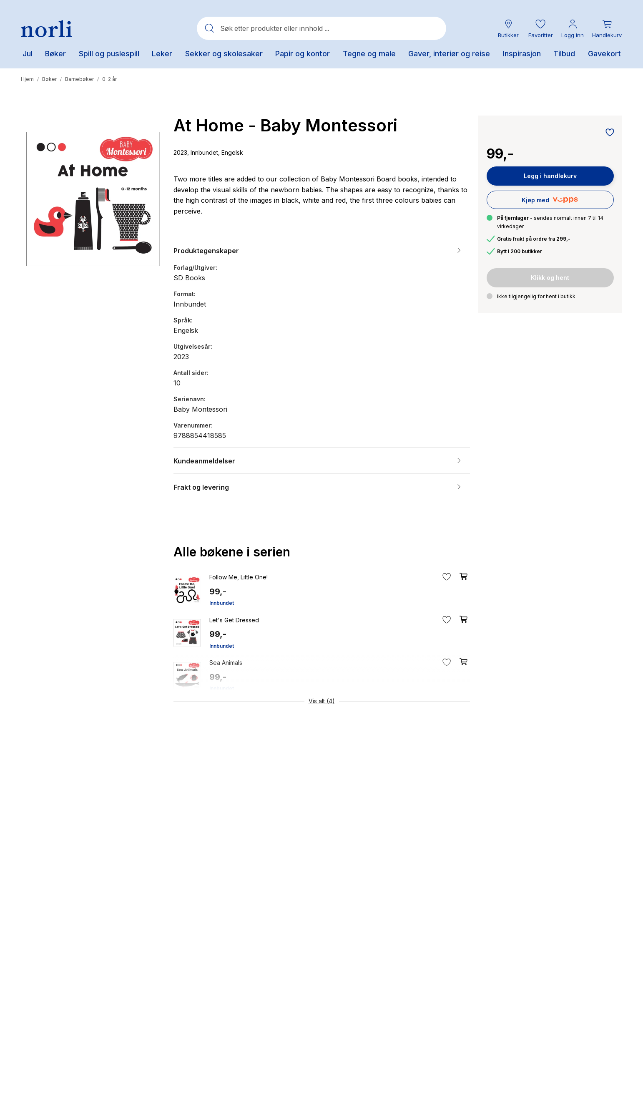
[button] (540, 28)
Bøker (49, 79)
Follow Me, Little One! (238, 577)
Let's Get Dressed (234, 620)
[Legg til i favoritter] (607, 133)
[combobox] (321, 28)
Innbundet (221, 603)
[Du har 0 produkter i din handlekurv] (607, 28)
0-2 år (109, 79)
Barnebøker (79, 79)
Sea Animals (225, 662)
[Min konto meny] (572, 28)
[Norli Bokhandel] (46, 28)
